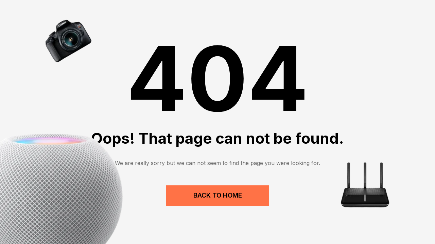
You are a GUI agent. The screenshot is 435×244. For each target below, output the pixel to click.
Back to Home (217, 195)
